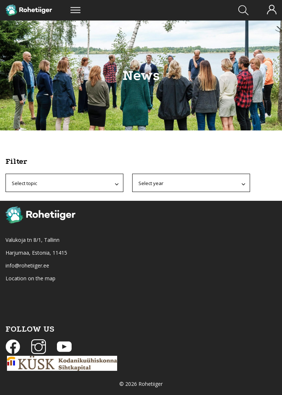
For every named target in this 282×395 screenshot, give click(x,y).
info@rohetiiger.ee (27, 265)
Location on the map (30, 278)
